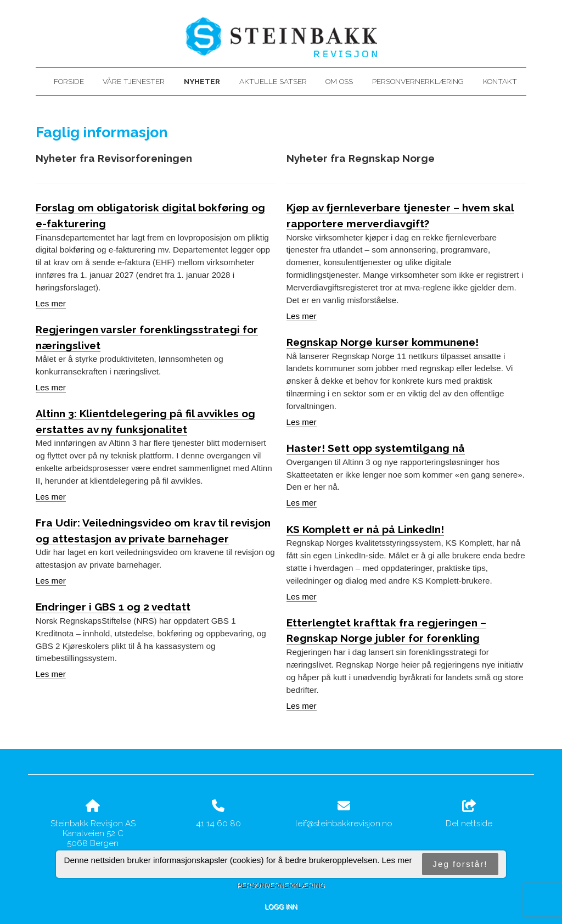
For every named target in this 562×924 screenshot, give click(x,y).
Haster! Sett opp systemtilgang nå (375, 448)
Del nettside (469, 814)
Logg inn (281, 907)
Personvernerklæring (418, 81)
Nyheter (202, 81)
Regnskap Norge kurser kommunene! (382, 342)
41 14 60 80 (218, 823)
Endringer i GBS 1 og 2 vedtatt (113, 607)
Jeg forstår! (459, 864)
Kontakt (500, 81)
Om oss (339, 81)
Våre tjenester (134, 81)
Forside (69, 81)
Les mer (51, 303)
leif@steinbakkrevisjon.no (343, 823)
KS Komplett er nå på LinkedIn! (365, 529)
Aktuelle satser (273, 81)
